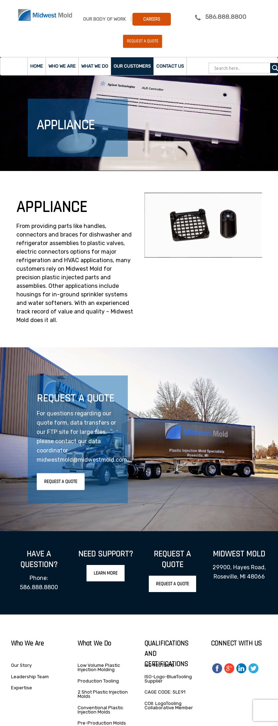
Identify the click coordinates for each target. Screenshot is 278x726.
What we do (94, 66)
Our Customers (132, 66)
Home (36, 66)
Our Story (21, 665)
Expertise (21, 687)
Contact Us (170, 66)
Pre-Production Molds (102, 723)
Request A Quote (60, 481)
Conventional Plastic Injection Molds (100, 710)
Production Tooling (98, 681)
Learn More (105, 573)
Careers (151, 19)
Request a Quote (142, 41)
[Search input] (241, 68)
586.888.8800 (225, 16)
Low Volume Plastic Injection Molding (99, 667)
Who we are (62, 66)
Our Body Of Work (104, 19)
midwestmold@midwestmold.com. (82, 459)
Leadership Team (30, 676)
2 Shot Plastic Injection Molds (103, 694)
